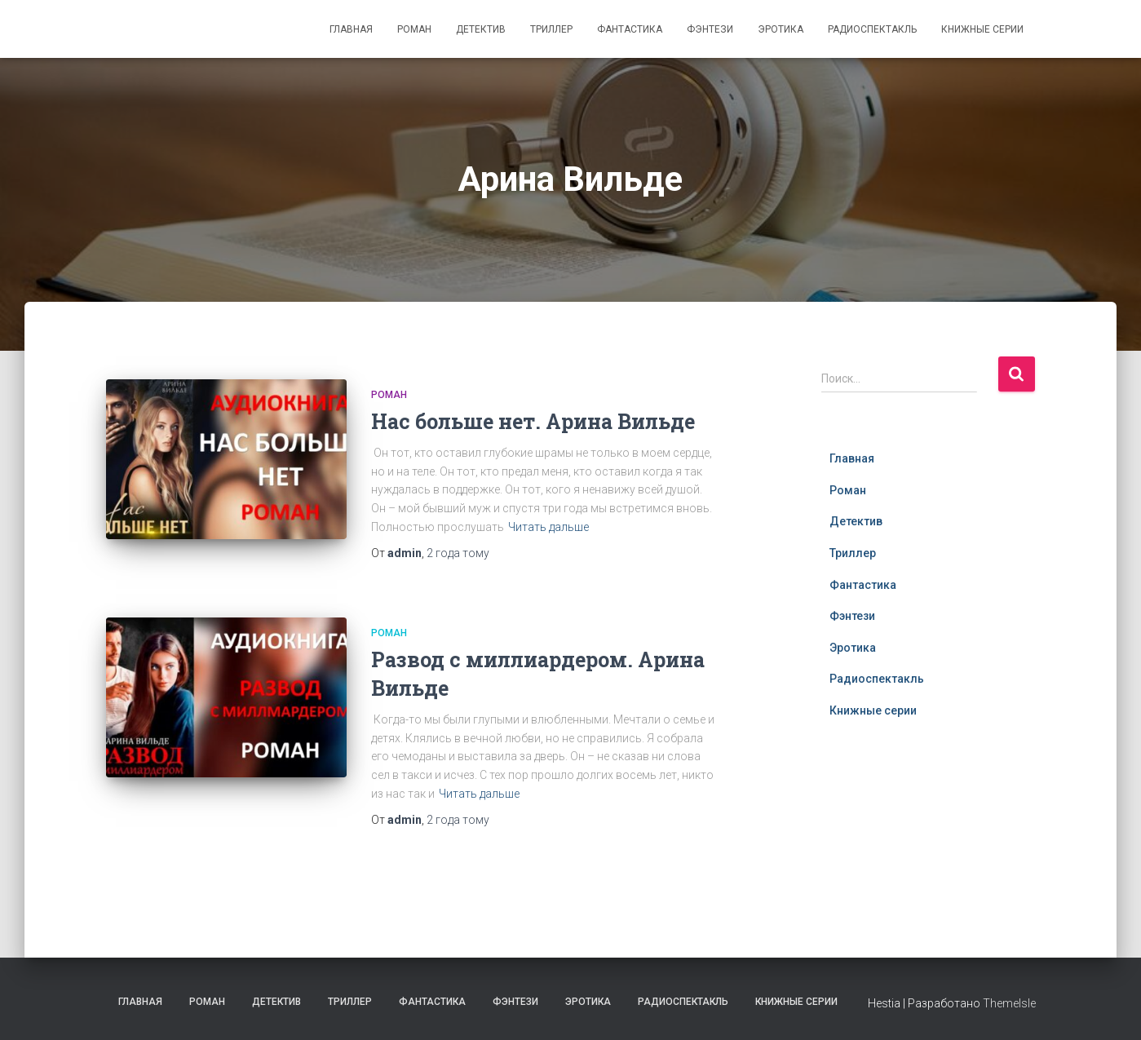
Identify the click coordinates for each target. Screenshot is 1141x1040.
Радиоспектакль (872, 29)
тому (458, 553)
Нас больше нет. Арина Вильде (533, 421)
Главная (351, 29)
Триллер (551, 29)
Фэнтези (710, 29)
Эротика (780, 29)
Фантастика (629, 29)
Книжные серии (982, 29)
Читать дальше (548, 526)
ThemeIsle (1009, 1003)
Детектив (481, 29)
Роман (414, 29)
